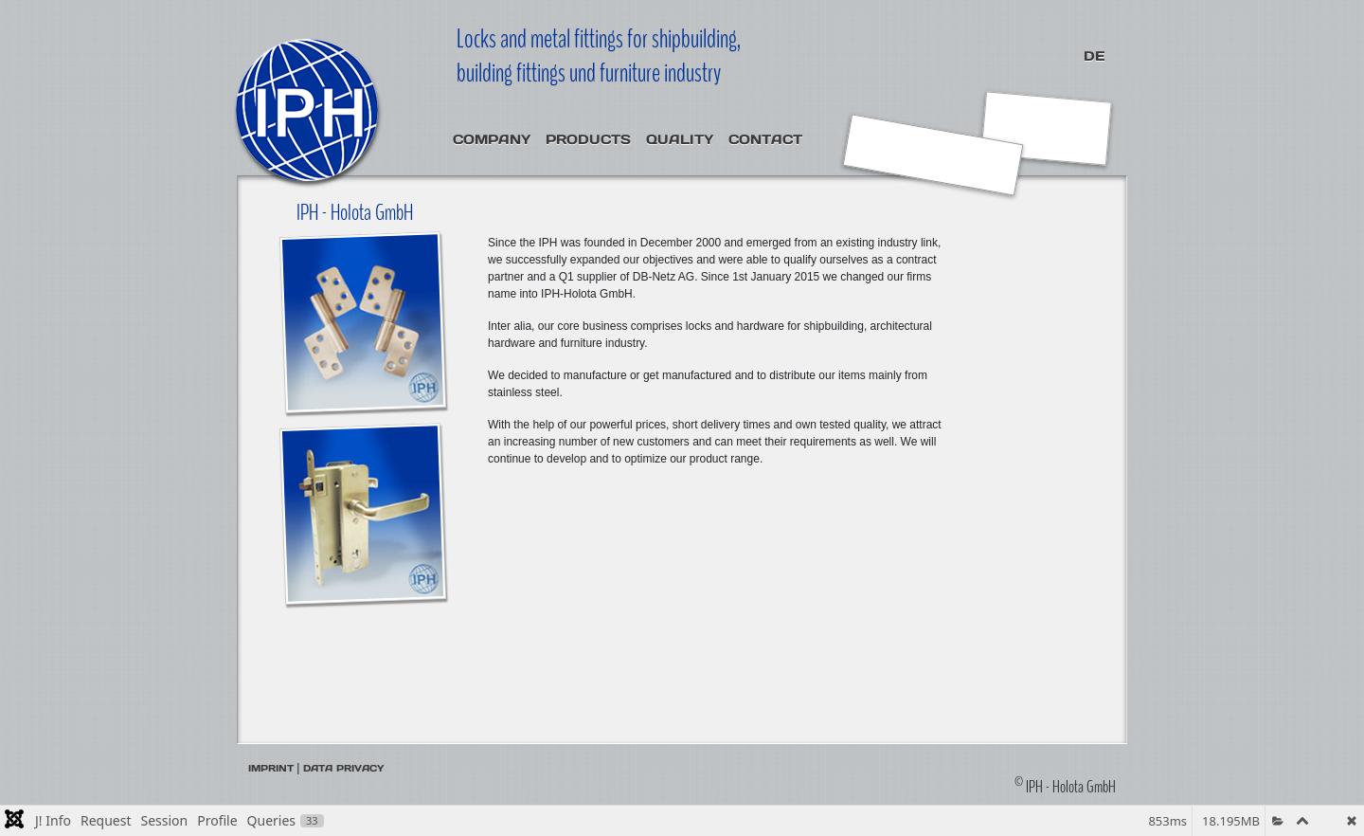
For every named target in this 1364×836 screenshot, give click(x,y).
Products (588, 139)
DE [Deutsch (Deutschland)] (1094, 55)
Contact (765, 139)
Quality (679, 139)
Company (491, 139)
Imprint (271, 768)
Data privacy (343, 768)
